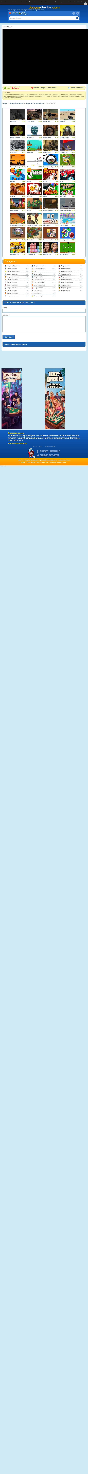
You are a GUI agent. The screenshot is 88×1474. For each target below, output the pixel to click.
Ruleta (45, 196)
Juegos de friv (38, 274)
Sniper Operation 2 (48, 210)
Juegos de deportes (12, 293)
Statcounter (3, 466)
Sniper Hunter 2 (47, 137)
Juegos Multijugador (50, 446)
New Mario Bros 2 (15, 254)
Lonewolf (13, 121)
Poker (45, 181)
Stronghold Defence (16, 225)
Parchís (12, 181)
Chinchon (29, 196)
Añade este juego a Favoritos (44, 88)
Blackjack (62, 196)
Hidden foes (46, 152)
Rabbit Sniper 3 (64, 137)
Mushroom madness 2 (66, 167)
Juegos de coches (12, 288)
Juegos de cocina (12, 290)
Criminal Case (47, 254)
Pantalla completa (76, 87)
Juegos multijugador (66, 271)
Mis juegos (15, 13)
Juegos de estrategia (39, 268)
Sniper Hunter (14, 210)
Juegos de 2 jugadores (13, 266)
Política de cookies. (82, 2)
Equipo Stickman (15, 137)
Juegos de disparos (16, 103)
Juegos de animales (12, 274)
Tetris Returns (31, 254)
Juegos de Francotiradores (35, 103)
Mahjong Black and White (49, 240)
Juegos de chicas (39, 288)
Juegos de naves (65, 277)
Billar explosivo (64, 254)
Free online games (37, 446)
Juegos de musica (66, 274)
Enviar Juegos (31, 462)
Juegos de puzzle (65, 285)
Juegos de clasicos (12, 285)
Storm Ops (13, 152)
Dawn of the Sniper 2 (16, 167)
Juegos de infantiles (39, 285)
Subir (64, 462)
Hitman (29, 210)
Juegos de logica (38, 296)
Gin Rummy (46, 225)
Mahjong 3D (13, 240)
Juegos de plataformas (67, 282)
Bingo (61, 181)
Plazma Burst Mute (65, 210)
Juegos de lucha (65, 266)
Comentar (8, 337)
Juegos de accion (12, 268)
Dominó (29, 181)
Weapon (62, 121)
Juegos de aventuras (13, 277)
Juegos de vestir (65, 290)
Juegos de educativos (40, 266)
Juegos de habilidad (39, 282)
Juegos (24, 13)
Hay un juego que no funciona (45, 462)
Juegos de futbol (38, 277)
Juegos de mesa (38, 290)
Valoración (9, 87)
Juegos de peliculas (66, 279)
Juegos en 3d (37, 293)
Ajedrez (12, 196)
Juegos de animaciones (13, 271)
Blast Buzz (30, 152)
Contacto (22, 462)
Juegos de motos (65, 268)
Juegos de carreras (12, 279)
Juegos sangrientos (66, 288)
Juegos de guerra (39, 279)
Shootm (29, 167)
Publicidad (58, 462)
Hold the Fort (63, 152)
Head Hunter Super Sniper (49, 167)
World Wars (30, 240)
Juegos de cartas (11, 282)
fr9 (35, 271)
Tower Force (30, 121)
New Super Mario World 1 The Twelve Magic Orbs (66, 240)
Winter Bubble (64, 225)
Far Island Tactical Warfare (33, 225)
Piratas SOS (30, 137)
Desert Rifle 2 (47, 121)
